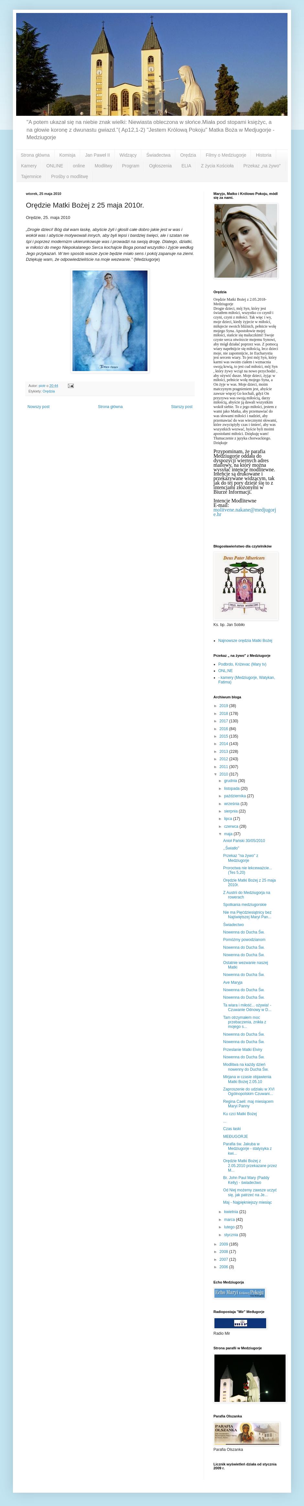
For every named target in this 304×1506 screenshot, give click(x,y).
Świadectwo (233, 924)
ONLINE (54, 165)
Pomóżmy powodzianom (244, 939)
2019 (224, 706)
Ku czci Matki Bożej (240, 1114)
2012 (224, 759)
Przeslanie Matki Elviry (242, 1049)
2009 (224, 1244)
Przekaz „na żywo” (261, 165)
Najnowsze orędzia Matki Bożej (245, 640)
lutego (230, 1227)
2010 (224, 774)
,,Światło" (231, 848)
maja (228, 834)
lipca (228, 818)
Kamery (29, 165)
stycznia (231, 1235)
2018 (224, 713)
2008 (224, 1251)
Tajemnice (31, 176)
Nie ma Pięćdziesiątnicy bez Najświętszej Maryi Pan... (247, 914)
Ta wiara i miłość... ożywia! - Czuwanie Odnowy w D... (247, 1007)
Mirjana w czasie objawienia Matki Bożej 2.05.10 (247, 1079)
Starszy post (181, 406)
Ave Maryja (233, 982)
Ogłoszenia (160, 165)
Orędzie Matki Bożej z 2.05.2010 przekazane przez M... (250, 1166)
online (79, 165)
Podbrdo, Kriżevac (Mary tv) (242, 664)
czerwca (231, 826)
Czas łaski (232, 1128)
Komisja (68, 155)
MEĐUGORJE (235, 1136)
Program (130, 165)
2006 (224, 1267)
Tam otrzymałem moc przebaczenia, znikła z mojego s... (244, 1022)
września (232, 803)
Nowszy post (38, 406)
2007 (224, 1259)
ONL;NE (225, 671)
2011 (224, 767)
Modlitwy (103, 165)
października (235, 796)
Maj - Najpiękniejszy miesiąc (247, 1202)
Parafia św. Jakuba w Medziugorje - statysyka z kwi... (247, 1149)
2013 (224, 751)
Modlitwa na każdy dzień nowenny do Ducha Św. (245, 1066)
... (224, 1121)
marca (230, 1219)
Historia (263, 155)
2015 (224, 736)
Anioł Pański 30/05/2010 (244, 840)
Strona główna (35, 155)
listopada (232, 788)
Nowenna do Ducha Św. (244, 932)
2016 (224, 729)
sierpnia (231, 811)
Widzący (128, 155)
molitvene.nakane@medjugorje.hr (244, 512)
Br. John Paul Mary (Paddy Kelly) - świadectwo (246, 1180)
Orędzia (188, 155)
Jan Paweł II (97, 155)
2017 (224, 721)
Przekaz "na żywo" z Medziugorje (240, 857)
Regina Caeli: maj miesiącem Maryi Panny (248, 1103)
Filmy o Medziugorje (226, 155)
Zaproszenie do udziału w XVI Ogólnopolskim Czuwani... (249, 1091)
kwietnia (231, 1212)
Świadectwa (158, 155)
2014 (224, 743)
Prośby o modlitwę (69, 176)
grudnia (231, 780)
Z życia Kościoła (217, 165)
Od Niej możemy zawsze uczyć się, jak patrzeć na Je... (250, 1192)
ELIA (186, 165)
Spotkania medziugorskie (244, 904)
